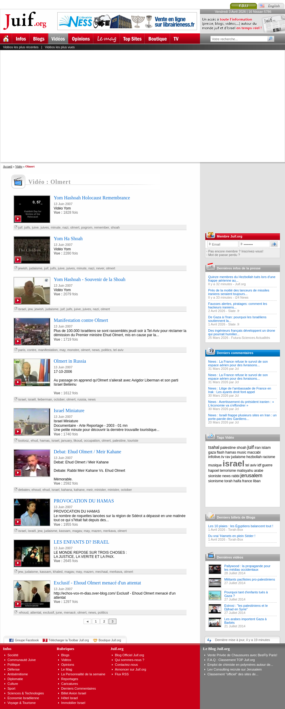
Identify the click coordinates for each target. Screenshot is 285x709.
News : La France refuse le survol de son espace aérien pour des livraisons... (238, 363)
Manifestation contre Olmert (81, 320)
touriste (132, 440)
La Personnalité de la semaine (83, 674)
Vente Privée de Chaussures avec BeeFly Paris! (242, 655)
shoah (115, 227)
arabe (258, 470)
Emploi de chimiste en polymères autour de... (240, 664)
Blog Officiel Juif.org (129, 655)
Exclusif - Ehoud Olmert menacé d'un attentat (97, 582)
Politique (13, 664)
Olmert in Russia (70, 361)
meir (90, 489)
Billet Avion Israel (73, 693)
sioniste (214, 476)
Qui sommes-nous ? (129, 660)
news (96, 350)
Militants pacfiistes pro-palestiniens (249, 579)
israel (22, 309)
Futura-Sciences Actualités (250, 337)
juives (45, 227)
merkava (109, 531)
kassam (64, 531)
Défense (13, 669)
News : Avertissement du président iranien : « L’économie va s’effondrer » (241, 403)
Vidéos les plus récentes (20, 47)
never (100, 268)
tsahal (213, 447)
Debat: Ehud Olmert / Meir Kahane (87, 451)
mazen (96, 531)
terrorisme (228, 470)
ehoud (36, 489)
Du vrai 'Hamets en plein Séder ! (231, 536)
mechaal (101, 571)
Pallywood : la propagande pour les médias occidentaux (247, 567)
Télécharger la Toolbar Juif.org (69, 640)
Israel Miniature (69, 410)
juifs (27, 227)
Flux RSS (122, 674)
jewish (22, 268)
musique (215, 465)
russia (81, 399)
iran (258, 448)
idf (259, 465)
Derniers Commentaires (78, 688)
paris (21, 350)
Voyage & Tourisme (21, 703)
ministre (113, 489)
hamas (45, 440)
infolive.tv (216, 456)
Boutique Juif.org (110, 640)
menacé (70, 612)
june (59, 612)
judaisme (35, 268)
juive (35, 227)
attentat (35, 612)
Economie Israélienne (23, 698)
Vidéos (66, 660)
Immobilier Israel (73, 703)
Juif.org (240, 284)
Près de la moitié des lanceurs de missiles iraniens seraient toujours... (238, 292)
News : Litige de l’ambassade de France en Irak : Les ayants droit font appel (239, 390)
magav (77, 531)
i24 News (241, 297)
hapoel (213, 470)
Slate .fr (234, 311)
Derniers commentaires (235, 353)
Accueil (7, 166)
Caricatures (69, 683)
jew (30, 309)
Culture (12, 683)
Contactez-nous (126, 664)
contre (31, 350)
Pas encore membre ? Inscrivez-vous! (236, 251)
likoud (77, 440)
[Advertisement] (56, 106)
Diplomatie (15, 679)
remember (101, 227)
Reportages (69, 679)
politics (106, 350)
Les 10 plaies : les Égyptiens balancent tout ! (240, 526)
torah (228, 481)
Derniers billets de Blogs (236, 517)
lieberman (45, 399)
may (62, 350)
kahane (79, 489)
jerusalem (251, 475)
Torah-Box (235, 529)
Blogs (65, 655)
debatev (24, 489)
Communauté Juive (21, 660)
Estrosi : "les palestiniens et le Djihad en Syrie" (246, 607)
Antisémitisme (17, 674)
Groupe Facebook (27, 640)
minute (56, 227)
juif (20, 227)
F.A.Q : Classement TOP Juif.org (231, 660)
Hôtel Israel (69, 698)
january (66, 440)
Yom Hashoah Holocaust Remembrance (92, 197)
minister (100, 489)
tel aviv (118, 350)
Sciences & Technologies (25, 693)
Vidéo (18, 166)
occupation (92, 440)
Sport (11, 688)
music (241, 452)
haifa (237, 481)
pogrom (86, 227)
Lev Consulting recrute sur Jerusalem (234, 669)
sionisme (216, 481)
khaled (57, 571)
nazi (65, 227)
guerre (267, 465)
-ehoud (23, 612)
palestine (119, 440)
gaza (212, 452)
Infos (7, 648)
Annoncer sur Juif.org (130, 669)
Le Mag (66, 669)
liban (257, 481)
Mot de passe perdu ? (224, 255)
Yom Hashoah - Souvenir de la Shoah (89, 279)
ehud (34, 440)
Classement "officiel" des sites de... (232, 674)
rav (227, 457)
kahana (66, 489)
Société (13, 655)
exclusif (48, 612)
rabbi (236, 476)
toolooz (23, 440)
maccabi (254, 452)
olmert (74, 227)
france (247, 481)
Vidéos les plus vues (60, 47)
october (59, 399)
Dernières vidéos (230, 557)
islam (266, 447)
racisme (269, 457)
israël (32, 399)
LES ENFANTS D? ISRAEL (81, 541)
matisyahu (245, 470)
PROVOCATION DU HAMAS (84, 500)
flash (220, 452)
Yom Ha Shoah (68, 238)
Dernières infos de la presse (239, 268)
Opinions (67, 664)
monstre (73, 350)
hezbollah (254, 457)
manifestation (48, 350)
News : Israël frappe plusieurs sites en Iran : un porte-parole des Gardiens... (242, 417)
